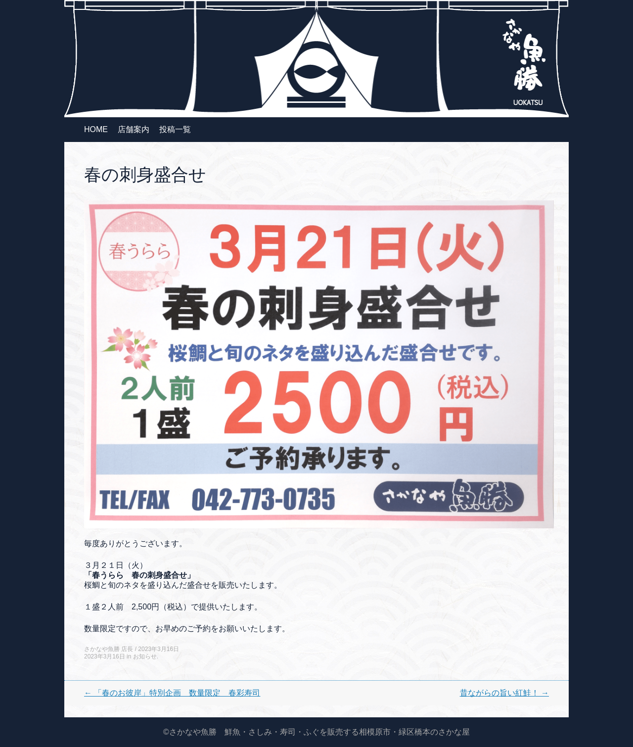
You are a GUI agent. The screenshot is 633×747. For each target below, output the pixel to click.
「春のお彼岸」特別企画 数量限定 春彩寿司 (172, 693)
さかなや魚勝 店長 (108, 649)
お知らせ (145, 656)
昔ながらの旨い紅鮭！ (504, 693)
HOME (96, 129)
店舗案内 (133, 129)
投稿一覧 (175, 129)
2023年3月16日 (158, 649)
